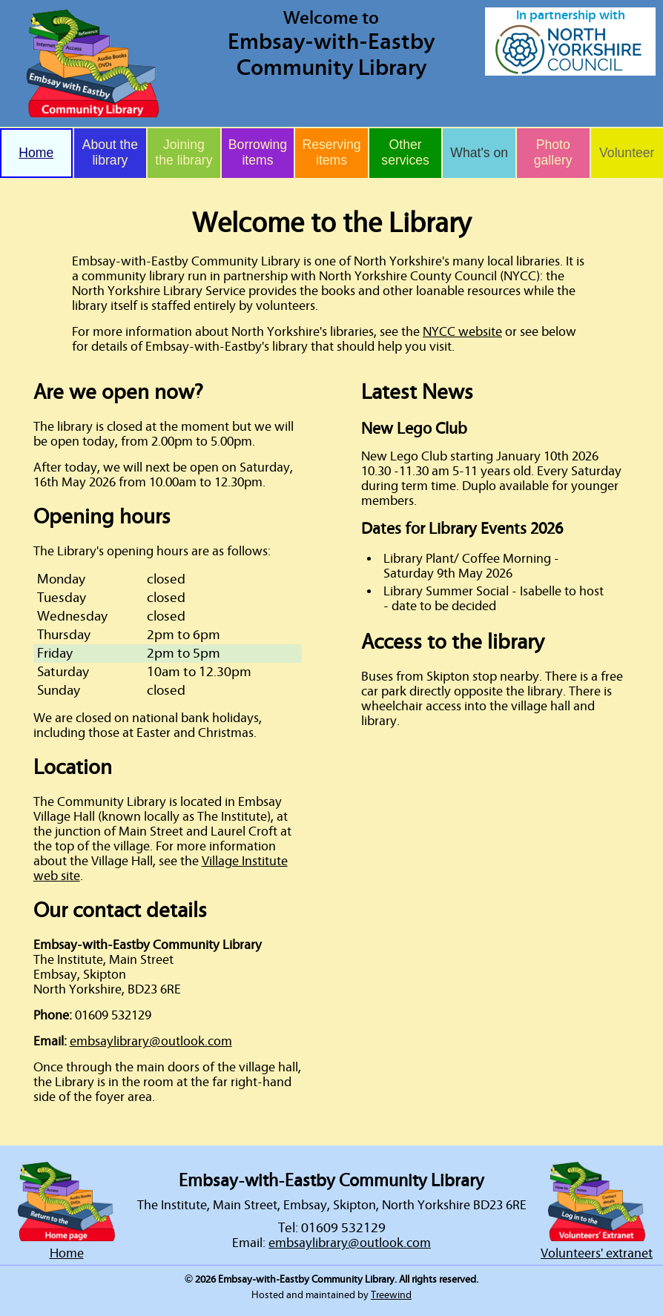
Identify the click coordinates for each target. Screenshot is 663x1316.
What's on (479, 152)
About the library (110, 152)
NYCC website (462, 332)
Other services (405, 152)
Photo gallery (553, 152)
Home (36, 152)
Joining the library (183, 152)
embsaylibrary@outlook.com (151, 1041)
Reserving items (331, 152)
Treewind (391, 1295)
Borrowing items (257, 152)
